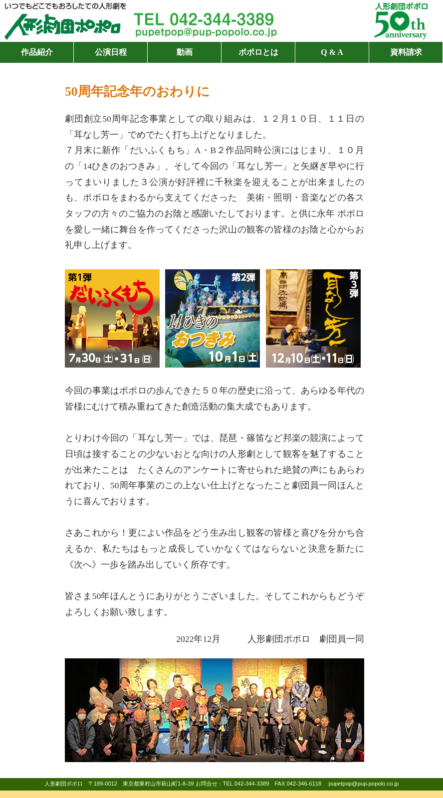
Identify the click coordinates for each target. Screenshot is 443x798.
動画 (185, 52)
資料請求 (406, 52)
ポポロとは (258, 52)
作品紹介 (37, 52)
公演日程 (111, 52)
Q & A (332, 52)
